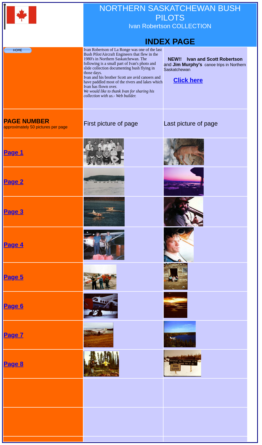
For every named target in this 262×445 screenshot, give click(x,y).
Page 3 (13, 211)
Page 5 (13, 277)
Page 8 (13, 363)
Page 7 (13, 334)
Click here (188, 80)
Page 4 (13, 244)
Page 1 (13, 152)
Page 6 (13, 305)
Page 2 (13, 181)
